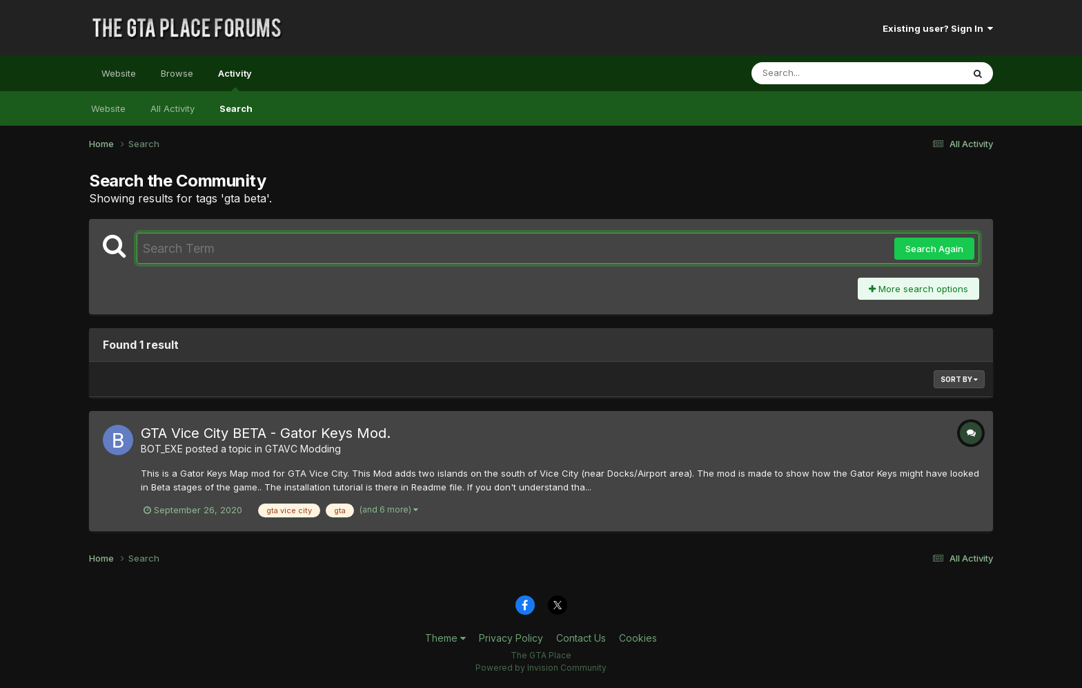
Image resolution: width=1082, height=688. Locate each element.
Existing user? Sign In (938, 28)
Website (118, 73)
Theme (445, 638)
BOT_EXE (162, 449)
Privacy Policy (511, 638)
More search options (918, 288)
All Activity (172, 108)
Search (236, 108)
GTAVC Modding (303, 449)
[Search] (819, 73)
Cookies (638, 638)
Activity (235, 79)
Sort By (959, 379)
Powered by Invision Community (541, 667)
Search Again (934, 248)
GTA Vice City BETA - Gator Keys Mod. (266, 433)
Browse (177, 73)
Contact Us (581, 638)
